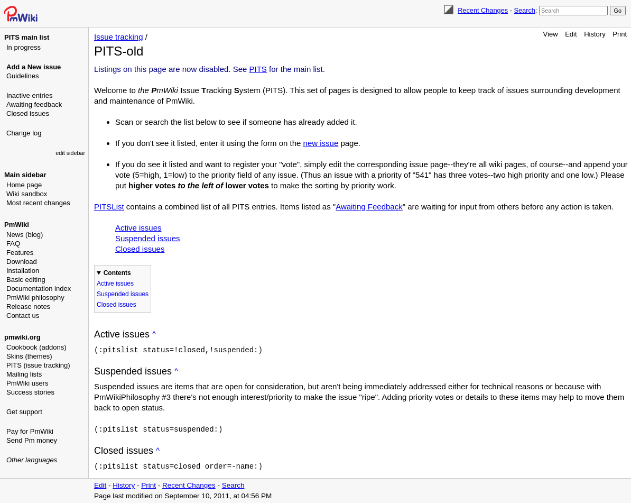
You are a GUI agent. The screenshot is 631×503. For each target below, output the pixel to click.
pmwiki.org (22, 337)
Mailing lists (24, 374)
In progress (23, 47)
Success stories (30, 392)
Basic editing (25, 279)
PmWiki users (27, 383)
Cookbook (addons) (36, 347)
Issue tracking (118, 36)
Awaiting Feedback (369, 206)
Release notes (28, 306)
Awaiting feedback (34, 104)
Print (620, 34)
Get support (24, 412)
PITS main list (26, 37)
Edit (571, 34)
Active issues (138, 227)
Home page (24, 185)
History (594, 34)
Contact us (22, 315)
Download (21, 262)
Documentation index (38, 288)
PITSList (109, 206)
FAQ (13, 244)
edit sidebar (70, 153)
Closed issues (27, 113)
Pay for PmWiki (29, 431)
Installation (22, 271)
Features (19, 253)
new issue (321, 143)
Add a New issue (33, 67)
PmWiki (16, 224)
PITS (258, 69)
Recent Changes (483, 10)
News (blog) (24, 235)
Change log (24, 133)
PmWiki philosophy (35, 297)
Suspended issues (147, 238)
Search (524, 10)
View (550, 34)
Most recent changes (38, 203)
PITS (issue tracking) (38, 365)
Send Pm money (31, 440)
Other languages (31, 460)
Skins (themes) (29, 356)
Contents (117, 273)
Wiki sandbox (26, 194)
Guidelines (22, 76)
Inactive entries (29, 95)
